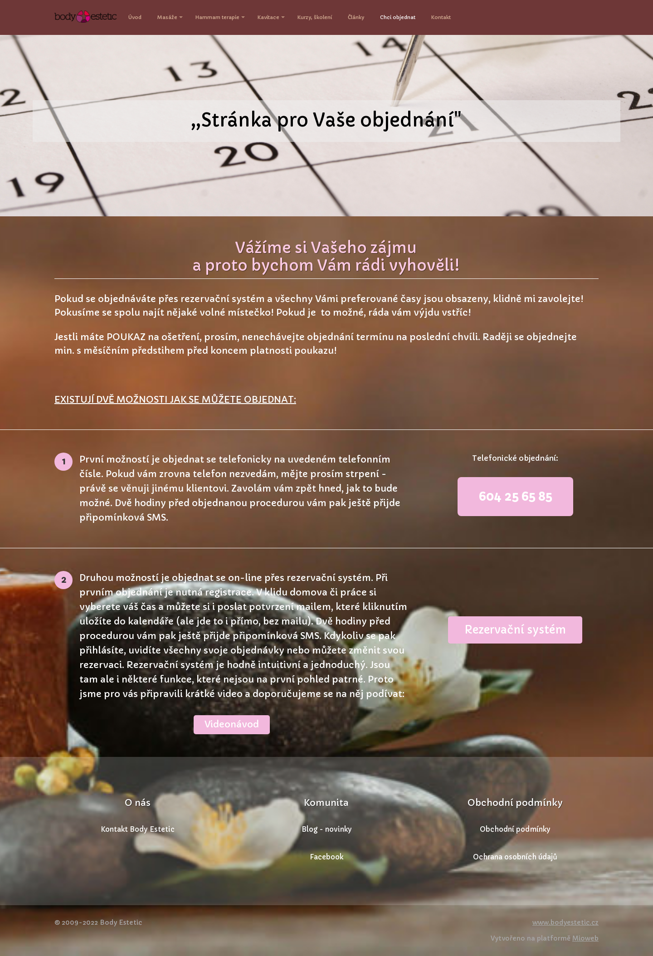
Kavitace (268, 17)
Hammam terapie (217, 17)
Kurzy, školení (314, 17)
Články (356, 17)
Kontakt (441, 17)
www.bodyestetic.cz (565, 922)
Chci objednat (397, 17)
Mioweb (585, 938)
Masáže (167, 17)
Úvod (134, 17)
